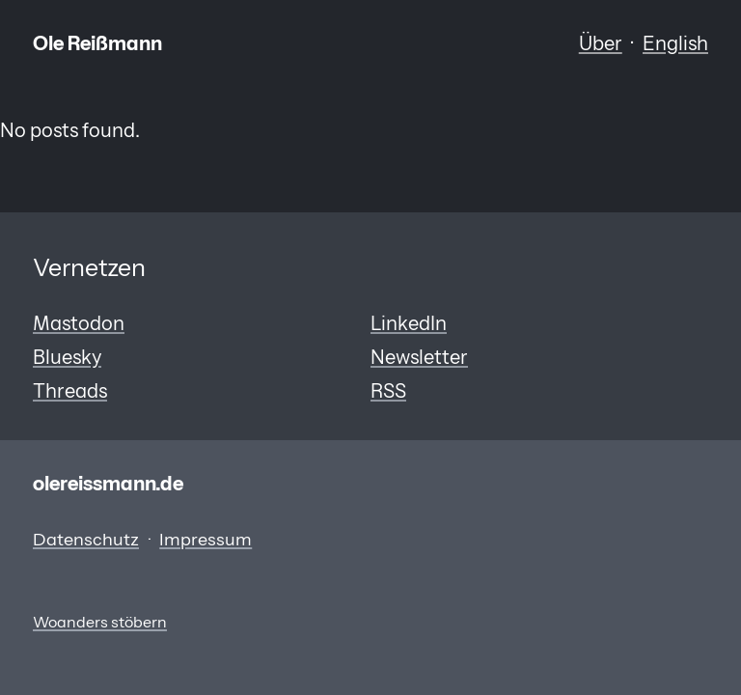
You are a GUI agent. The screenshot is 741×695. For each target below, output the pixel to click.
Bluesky (67, 357)
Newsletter (419, 357)
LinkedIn (408, 323)
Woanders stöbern (100, 622)
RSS (388, 390)
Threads (70, 390)
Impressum (205, 539)
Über (600, 43)
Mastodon (78, 323)
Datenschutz (86, 539)
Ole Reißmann (97, 43)
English (675, 43)
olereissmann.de (108, 483)
